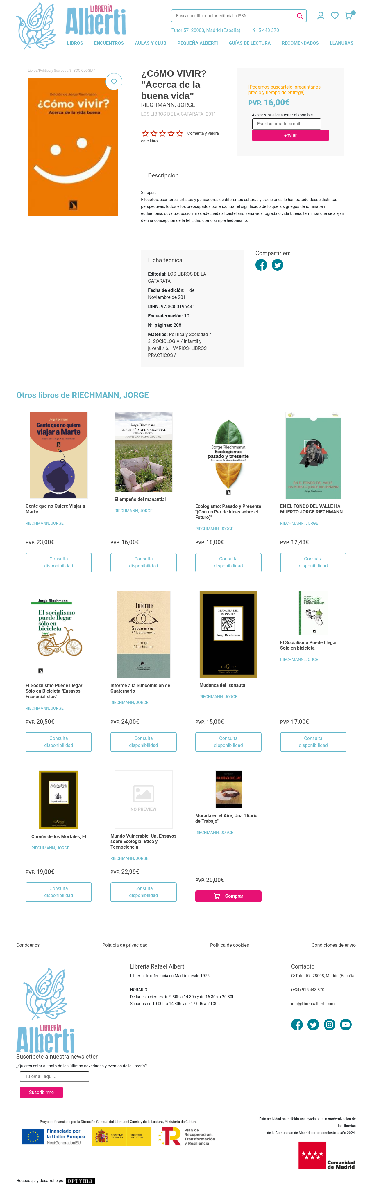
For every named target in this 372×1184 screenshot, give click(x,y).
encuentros (109, 43)
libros (75, 43)
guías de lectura (250, 43)
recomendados (300, 43)
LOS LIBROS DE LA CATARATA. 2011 (178, 114)
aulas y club (150, 43)
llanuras (341, 43)
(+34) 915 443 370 (308, 989)
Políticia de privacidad (125, 945)
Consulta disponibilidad (58, 562)
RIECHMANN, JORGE (45, 523)
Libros (32, 71)
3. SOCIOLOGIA (81, 71)
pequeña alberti (198, 43)
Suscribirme (41, 1092)
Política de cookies (229, 945)
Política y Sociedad (53, 71)
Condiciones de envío (334, 945)
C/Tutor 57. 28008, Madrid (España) (323, 975)
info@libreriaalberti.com (313, 1003)
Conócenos (28, 945)
